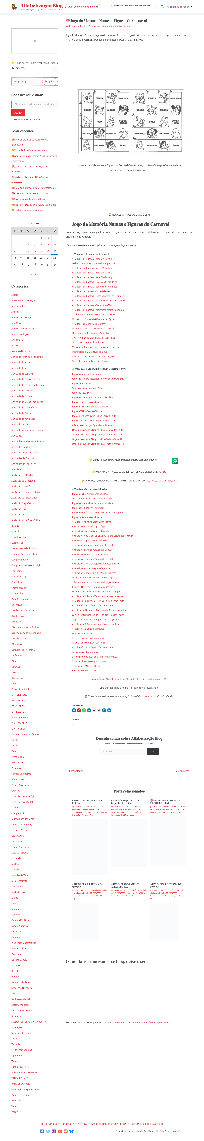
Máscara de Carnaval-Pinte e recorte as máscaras (98, 347)
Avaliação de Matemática (24, 503)
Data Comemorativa (22, 604)
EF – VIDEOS (18, 711)
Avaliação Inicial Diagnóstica (26, 525)
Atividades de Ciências (23, 463)
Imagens (15, 813)
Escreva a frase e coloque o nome (90, 661)
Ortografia (17, 937)
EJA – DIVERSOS (20, 723)
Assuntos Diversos (21, 356)
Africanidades (18, 311)
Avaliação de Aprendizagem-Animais (91, 531)
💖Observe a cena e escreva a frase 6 (31, 194)
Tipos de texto (19, 1061)
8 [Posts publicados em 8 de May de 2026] (41, 249)
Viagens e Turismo (21, 1100)
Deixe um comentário (102, 26)
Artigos (15, 351)
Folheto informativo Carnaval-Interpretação (95, 263)
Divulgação (17, 683)
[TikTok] (188, 7)
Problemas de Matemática (86, 652)
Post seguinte (183, 770)
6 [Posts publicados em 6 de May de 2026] (28, 249)
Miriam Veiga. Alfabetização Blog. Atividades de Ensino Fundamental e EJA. (129, 679)
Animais (15, 317)
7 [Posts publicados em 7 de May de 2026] (34, 249)
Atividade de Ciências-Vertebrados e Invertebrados (98, 596)
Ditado (15, 666)
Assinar (18, 113)
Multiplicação (18, 897)
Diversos (15, 672)
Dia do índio (17, 627)
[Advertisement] (129, 63)
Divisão (15, 677)
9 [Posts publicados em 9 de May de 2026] (48, 249)
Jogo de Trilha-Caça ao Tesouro (88, 411)
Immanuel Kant (148, 696)
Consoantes (17, 576)
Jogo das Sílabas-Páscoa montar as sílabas (94, 397)
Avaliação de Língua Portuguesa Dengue (93, 549)
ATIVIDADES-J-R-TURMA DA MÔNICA (165, 885)
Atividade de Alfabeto (22, 368)
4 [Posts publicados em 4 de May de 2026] (15, 249)
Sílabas (15, 999)
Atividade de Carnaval (22, 379)
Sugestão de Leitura (22, 1038)
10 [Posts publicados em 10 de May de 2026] (55, 249)
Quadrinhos (17, 959)
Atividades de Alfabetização (25, 458)
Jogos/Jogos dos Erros (23, 824)
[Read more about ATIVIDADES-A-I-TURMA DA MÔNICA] (85, 921)
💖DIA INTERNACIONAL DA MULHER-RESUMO (165, 802)
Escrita (14, 745)
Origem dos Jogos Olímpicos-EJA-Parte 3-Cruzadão (99, 439)
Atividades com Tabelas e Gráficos (90, 323)
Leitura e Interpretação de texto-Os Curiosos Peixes (99, 614)
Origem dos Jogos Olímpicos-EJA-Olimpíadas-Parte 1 (100, 429)
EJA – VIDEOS (18, 734)
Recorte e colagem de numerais (89, 638)
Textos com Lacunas (22, 1055)
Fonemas (16, 773)
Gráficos (15, 796)
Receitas (15, 970)
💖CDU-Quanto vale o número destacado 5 (34, 188)
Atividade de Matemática (24, 413)
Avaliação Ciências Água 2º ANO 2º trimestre (95, 573)
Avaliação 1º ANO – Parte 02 (87, 670)
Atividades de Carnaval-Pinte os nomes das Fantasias (100, 295)
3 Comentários (96, 806)
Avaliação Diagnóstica (22, 508)
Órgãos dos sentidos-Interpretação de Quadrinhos (98, 619)
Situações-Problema (22, 1016)
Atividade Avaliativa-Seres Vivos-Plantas (93, 521)
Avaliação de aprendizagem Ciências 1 (92, 568)
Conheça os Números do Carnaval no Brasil (95, 314)
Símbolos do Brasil (21, 1004)
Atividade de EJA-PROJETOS (26, 384)
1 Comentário (135, 806)
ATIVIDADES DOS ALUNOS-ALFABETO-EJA (125, 885)
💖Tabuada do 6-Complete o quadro (31, 150)
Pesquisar (50, 81)
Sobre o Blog (130, 1129)
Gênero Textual (19, 785)
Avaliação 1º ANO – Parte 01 (87, 666)
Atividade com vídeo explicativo (28, 362)
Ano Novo (16, 328)
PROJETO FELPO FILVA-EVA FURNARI (87, 802)
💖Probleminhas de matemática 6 (29, 199)
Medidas (15, 875)
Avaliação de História (22, 491)
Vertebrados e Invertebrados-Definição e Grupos (98, 591)
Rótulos (15, 982)
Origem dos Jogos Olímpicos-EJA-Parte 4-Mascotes (99, 443)
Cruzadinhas (17, 599)
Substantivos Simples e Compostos (29, 1027)
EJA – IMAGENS (19, 728)
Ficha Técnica (18, 768)
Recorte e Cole (19, 976)
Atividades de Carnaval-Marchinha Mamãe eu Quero (100, 309)
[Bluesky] (184, 7)
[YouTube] (181, 7)
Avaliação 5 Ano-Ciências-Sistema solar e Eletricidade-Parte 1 (104, 535)
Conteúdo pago (19, 582)
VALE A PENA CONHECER (25, 1078)
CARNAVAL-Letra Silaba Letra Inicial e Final (94, 337)
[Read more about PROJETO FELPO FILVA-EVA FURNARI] (90, 846)
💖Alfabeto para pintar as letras (28, 216)
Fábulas (15, 751)
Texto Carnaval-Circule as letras (88, 342)
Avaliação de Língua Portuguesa (28, 497)
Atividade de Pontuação (24, 424)
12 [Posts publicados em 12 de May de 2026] (21, 256)
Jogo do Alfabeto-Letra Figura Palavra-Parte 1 (96, 415)
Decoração (17, 610)
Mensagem (17, 892)
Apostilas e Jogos (20, 339)
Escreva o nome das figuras (26, 739)
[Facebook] (171, 7)
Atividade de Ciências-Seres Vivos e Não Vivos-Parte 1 (100, 600)
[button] (83, 6)
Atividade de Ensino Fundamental (29, 390)
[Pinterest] (178, 7)
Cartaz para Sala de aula (24, 553)
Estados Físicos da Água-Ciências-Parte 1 (93, 605)
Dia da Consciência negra (24, 615)
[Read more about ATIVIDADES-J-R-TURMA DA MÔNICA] (164, 921)
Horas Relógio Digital (22, 807)
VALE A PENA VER (21, 1089)
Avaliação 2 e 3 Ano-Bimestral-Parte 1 (92, 540)
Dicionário (16, 649)
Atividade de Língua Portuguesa (28, 407)
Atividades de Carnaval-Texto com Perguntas (96, 286)
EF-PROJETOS (19, 717)
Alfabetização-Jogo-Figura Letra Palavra (93, 425)
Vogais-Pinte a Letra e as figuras (89, 628)
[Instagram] (174, 7)
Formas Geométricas (22, 779)
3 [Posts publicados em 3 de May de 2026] (54, 243)
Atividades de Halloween (24, 469)
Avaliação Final (19, 514)
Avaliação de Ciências (22, 480)
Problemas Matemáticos (24, 948)
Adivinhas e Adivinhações (24, 306)
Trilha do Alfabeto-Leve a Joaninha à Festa (94, 498)
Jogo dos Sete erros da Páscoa (88, 401)
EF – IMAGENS (19, 706)
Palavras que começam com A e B (90, 642)
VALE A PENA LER (20, 1083)
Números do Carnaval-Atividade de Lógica (94, 319)
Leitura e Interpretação (23, 830)
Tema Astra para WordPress (171, 1136)
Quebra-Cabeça (19, 965)
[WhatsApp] (168, 7)
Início (39, 1129)
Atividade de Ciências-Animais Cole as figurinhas (97, 624)
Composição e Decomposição (27, 570)
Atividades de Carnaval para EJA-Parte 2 (93, 272)
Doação (15, 689)
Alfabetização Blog (41, 5)
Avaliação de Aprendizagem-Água (90, 526)
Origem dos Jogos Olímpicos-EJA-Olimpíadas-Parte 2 (100, 434)
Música (15, 903)
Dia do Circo (17, 621)
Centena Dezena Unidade (24, 559)
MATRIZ (15, 869)
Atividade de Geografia (23, 396)
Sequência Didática (21, 987)
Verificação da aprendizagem (26, 1094)
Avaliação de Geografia (23, 486)
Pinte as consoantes (82, 633)
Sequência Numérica (22, 993)
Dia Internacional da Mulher (26, 632)
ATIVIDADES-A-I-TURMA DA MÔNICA (87, 885)
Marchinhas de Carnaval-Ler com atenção (94, 356)
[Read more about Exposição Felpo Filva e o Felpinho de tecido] (129, 842)
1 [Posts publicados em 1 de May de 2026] (41, 243)
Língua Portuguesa (21, 852)
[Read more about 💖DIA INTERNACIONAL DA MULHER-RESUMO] (168, 840)
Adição (15, 300)
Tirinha (15, 1066)
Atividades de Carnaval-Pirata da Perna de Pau (96, 281)
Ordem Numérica (20, 931)
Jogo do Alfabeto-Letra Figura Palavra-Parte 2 (96, 420)
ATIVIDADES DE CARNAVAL (162, 480)
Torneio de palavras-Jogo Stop (88, 388)
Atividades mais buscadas (104, 1129)
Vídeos (14, 1111)
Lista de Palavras (20, 858)
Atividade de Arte (20, 373)
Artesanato (17, 345)
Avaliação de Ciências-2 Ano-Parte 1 (91, 554)
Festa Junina (18, 762)
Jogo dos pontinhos (82, 383)
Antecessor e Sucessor (23, 334)
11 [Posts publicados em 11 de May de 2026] (15, 256)
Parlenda (16, 942)
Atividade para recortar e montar (28, 435)
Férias (14, 756)
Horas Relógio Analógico (24, 801)
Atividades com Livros (22, 452)
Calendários (17, 548)
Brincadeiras (17, 537)
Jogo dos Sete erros (82, 392)
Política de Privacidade (154, 1129)
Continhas (16, 587)
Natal (14, 908)
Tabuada (16, 1049)
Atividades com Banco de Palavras (29, 446)
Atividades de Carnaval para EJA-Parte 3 (93, 277)
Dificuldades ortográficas (24, 655)
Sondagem (17, 1021)
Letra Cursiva (18, 841)
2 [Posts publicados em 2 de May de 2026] (48, 243)
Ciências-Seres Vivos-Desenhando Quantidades (97, 582)
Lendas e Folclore (20, 835)
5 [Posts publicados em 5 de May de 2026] (21, 249)
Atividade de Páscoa (22, 418)
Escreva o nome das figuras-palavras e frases (96, 656)
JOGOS (162, 471)
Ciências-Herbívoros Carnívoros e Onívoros (94, 586)
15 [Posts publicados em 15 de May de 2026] (41, 256)
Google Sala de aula (21, 790)
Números (16, 920)
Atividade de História (22, 401)
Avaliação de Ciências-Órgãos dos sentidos (94, 558)
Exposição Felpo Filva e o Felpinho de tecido (125, 802)
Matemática (17, 863)
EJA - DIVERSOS (140, 893)
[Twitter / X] (191, 7)
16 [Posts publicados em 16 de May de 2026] (48, 256)
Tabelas (15, 1044)
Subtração (16, 1032)
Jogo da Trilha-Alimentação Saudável (91, 406)
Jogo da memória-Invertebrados (89, 374)
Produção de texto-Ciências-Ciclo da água (94, 577)
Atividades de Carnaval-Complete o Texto (94, 305)
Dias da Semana (19, 644)
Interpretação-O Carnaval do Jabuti (91, 351)
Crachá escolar (19, 593)
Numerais (16, 914)
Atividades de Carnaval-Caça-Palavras (92, 291)
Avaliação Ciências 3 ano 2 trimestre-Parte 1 (95, 545)
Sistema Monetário (21, 1010)
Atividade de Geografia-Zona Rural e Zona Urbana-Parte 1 (103, 610)
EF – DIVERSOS (19, 700)
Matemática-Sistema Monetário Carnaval (94, 328)
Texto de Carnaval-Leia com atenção (91, 361)
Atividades (16, 441)
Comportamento (20, 565)
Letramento (17, 846)
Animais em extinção (22, 322)
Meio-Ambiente (19, 886)
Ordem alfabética (20, 925)
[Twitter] (48, 1137)
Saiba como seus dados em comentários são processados (143, 1022)
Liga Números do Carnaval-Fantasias (91, 333)
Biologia (15, 531)
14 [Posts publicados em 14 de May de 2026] (35, 256)
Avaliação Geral (19, 520)
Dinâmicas (16, 661)
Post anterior (74, 770)
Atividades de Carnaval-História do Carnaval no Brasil (100, 300)
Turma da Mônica (20, 1072)
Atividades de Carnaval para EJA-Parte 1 (93, 258)
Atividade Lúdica (20, 430)
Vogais (14, 1117)
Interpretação (18, 818)
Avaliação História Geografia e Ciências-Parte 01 (97, 563)
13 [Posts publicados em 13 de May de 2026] (28, 256)
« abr (33, 279)
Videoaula (16, 1106)
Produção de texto (21, 954)
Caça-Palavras (18, 542)
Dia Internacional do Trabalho (27, 638)
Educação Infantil (20, 694)
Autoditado (17, 475)
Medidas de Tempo (21, 880)
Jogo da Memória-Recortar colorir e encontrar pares (99, 378)
